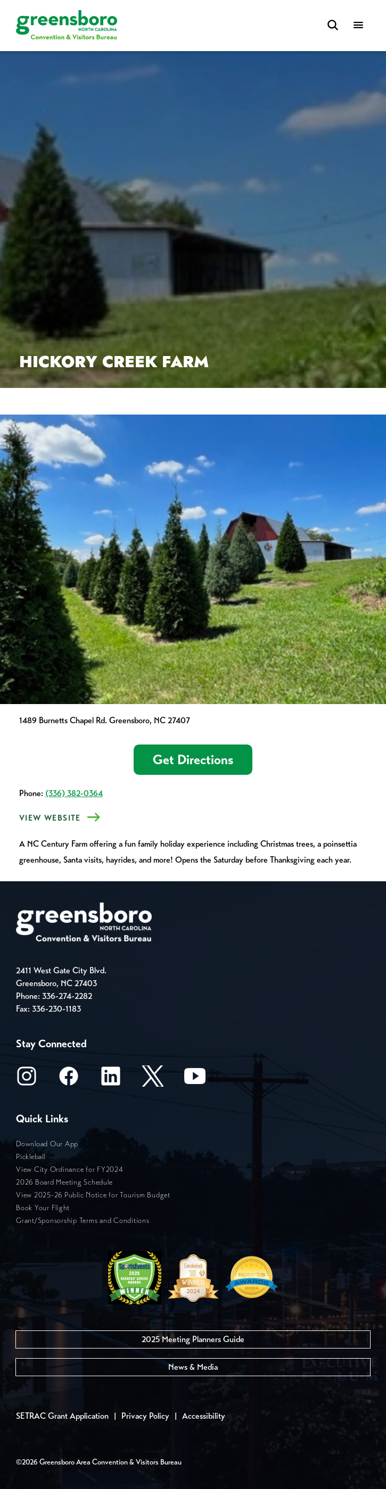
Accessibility (203, 1416)
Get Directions (193, 759)
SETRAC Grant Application (62, 1416)
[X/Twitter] (152, 1079)
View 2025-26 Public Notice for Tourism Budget (93, 1195)
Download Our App (47, 1143)
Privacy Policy (145, 1416)
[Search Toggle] (332, 25)
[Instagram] (26, 1079)
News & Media (193, 1367)
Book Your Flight (43, 1207)
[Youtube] (195, 1079)
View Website (50, 818)
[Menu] (358, 25)
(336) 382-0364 (74, 793)
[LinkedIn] (110, 1079)
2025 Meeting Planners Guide (193, 1339)
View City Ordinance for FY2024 (70, 1169)
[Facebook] (68, 1079)
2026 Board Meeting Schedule (64, 1182)
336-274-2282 (67, 996)
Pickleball (30, 1156)
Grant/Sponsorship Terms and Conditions (83, 1220)
